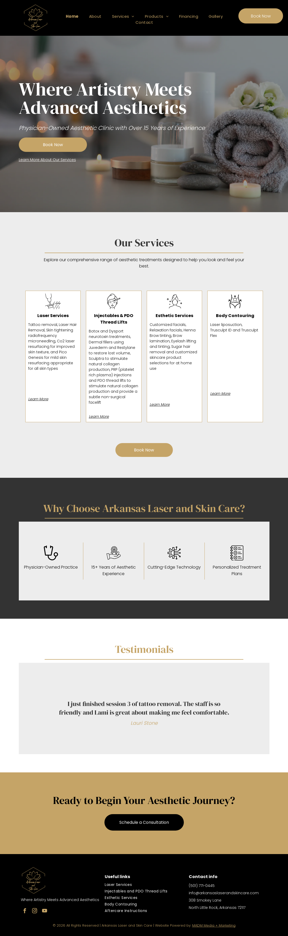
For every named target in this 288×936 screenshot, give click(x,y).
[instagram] (34, 911)
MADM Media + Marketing (214, 925)
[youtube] (44, 911)
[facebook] (24, 911)
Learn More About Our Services (47, 159)
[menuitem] (72, 16)
